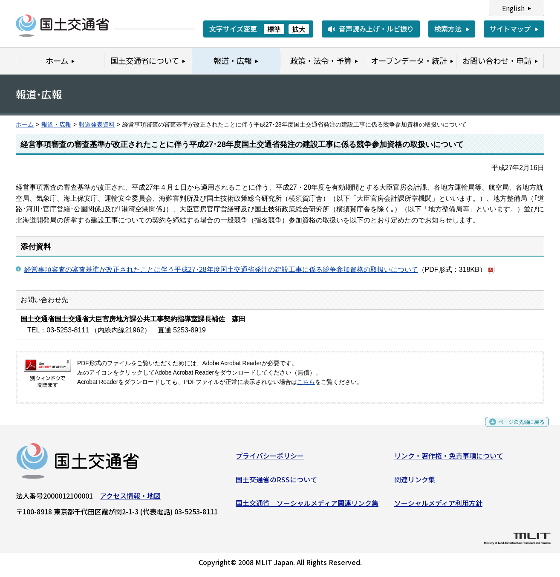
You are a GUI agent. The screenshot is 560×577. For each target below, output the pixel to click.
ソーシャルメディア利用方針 (438, 506)
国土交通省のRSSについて (276, 482)
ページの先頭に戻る (514, 428)
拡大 (299, 29)
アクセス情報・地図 (130, 499)
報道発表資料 (97, 124)
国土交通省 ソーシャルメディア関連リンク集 (307, 506)
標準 (274, 29)
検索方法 (448, 28)
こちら (306, 382)
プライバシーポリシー (270, 459)
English (513, 8)
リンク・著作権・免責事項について (448, 459)
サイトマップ (510, 28)
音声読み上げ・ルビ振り (376, 28)
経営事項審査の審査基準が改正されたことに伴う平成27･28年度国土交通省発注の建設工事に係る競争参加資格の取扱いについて (221, 269)
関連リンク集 (414, 482)
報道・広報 (56, 124)
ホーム (25, 124)
